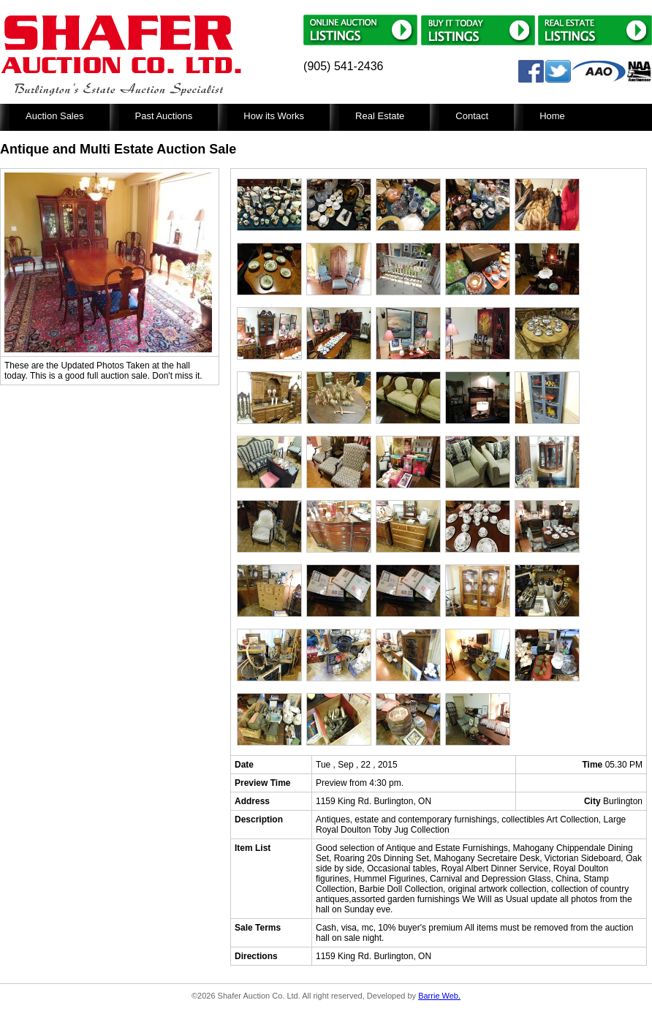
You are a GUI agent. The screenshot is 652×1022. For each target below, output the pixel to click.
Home (552, 115)
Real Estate (379, 115)
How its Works (273, 115)
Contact (471, 115)
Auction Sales (55, 115)
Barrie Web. (439, 995)
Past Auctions (164, 115)
